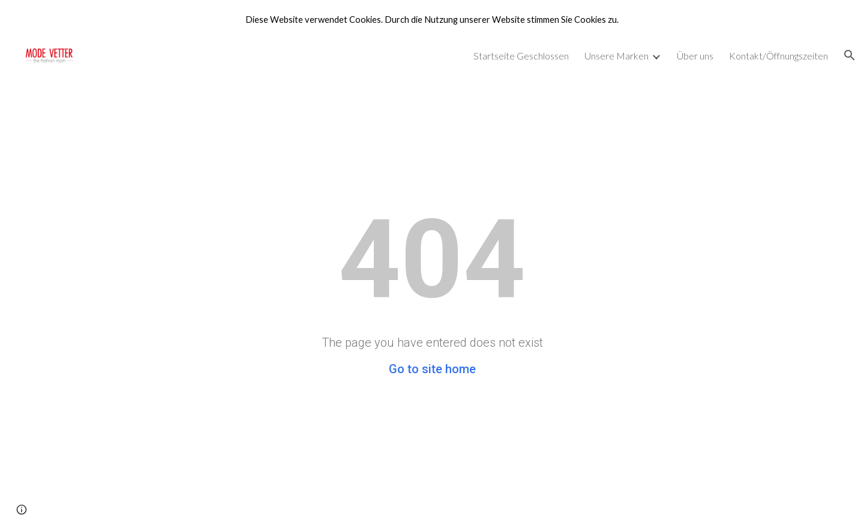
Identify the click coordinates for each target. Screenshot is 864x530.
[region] (432, 19)
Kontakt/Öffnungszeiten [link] (778, 55)
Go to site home (432, 369)
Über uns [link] (695, 55)
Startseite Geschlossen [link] (521, 55)
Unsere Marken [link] (616, 55)
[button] (849, 55)
